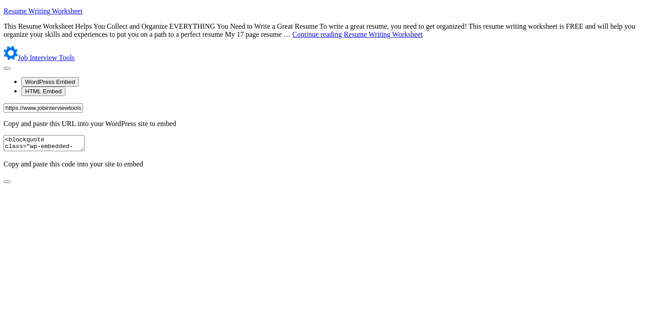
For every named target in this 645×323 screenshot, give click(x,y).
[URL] (43, 108)
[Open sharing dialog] (7, 68)
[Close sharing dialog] (7, 184)
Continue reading (357, 34)
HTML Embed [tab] (43, 91)
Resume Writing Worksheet (43, 11)
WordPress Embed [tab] (50, 82)
